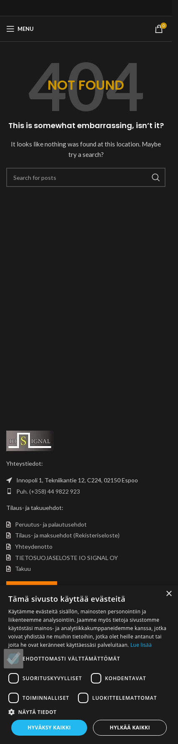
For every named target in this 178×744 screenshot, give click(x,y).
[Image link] (29, 440)
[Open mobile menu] (20, 28)
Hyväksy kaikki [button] (49, 727)
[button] (89, 712)
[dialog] (89, 664)
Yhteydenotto (34, 546)
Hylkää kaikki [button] (130, 727)
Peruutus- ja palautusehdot (51, 524)
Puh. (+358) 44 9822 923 (48, 491)
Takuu (23, 568)
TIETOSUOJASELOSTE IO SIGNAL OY (66, 557)
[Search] (85, 177)
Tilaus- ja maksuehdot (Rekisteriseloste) (67, 535)
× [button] (168, 594)
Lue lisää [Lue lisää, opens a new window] (141, 644)
